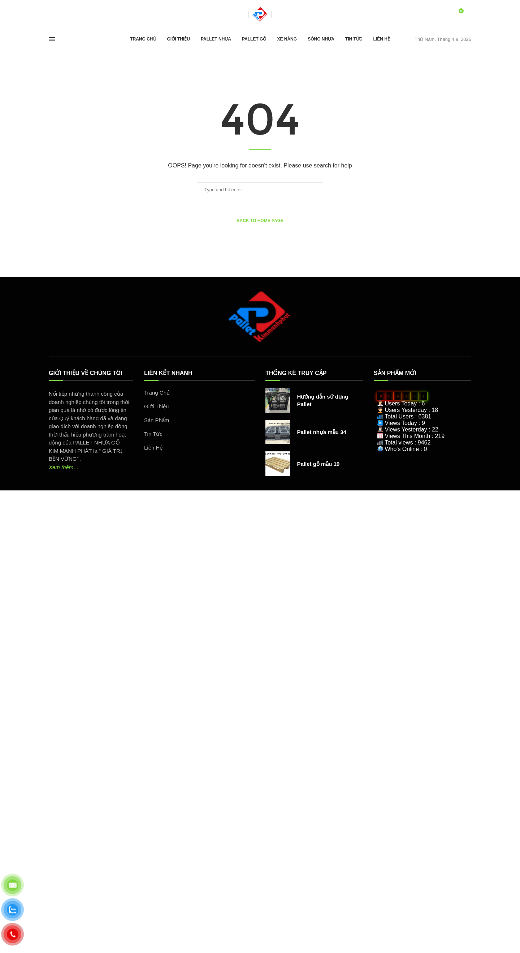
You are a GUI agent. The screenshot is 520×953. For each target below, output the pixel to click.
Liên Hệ (381, 39)
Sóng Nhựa (321, 39)
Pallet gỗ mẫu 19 (318, 464)
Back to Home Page (260, 220)
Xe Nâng (287, 39)
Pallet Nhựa (216, 39)
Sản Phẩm (156, 420)
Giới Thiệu (178, 39)
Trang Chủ (143, 39)
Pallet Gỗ (254, 39)
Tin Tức (354, 39)
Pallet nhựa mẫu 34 (321, 432)
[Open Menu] (52, 39)
